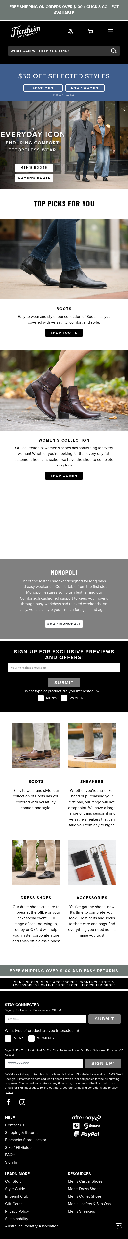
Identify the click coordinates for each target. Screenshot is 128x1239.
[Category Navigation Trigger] (110, 31)
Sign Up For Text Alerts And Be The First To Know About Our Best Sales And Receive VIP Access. (64, 1052)
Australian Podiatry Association (32, 1226)
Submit (64, 682)
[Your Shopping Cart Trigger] (90, 31)
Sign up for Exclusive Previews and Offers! (33, 1010)
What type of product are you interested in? (62, 691)
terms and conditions (88, 1087)
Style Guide (15, 1189)
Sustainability (16, 1218)
